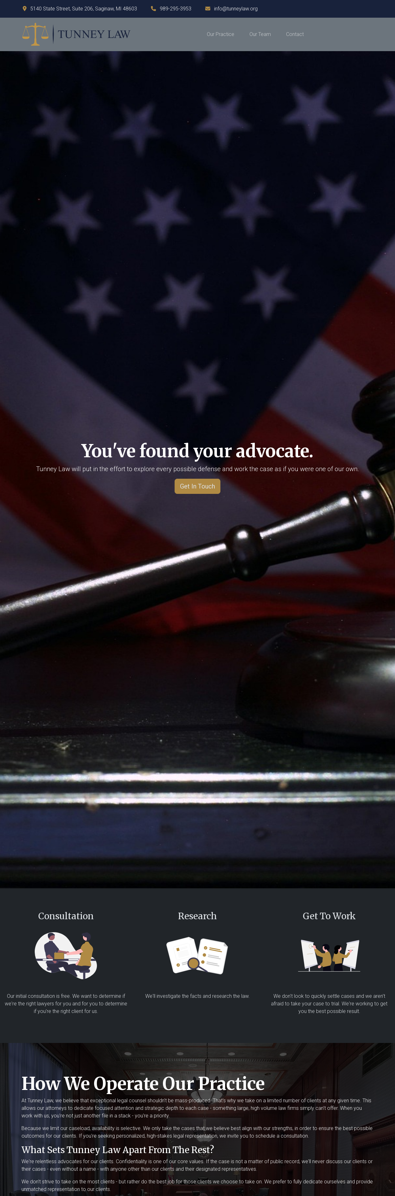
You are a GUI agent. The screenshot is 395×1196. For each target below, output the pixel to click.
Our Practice (220, 34)
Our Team (260, 34)
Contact (295, 34)
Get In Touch (197, 486)
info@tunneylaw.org (236, 9)
